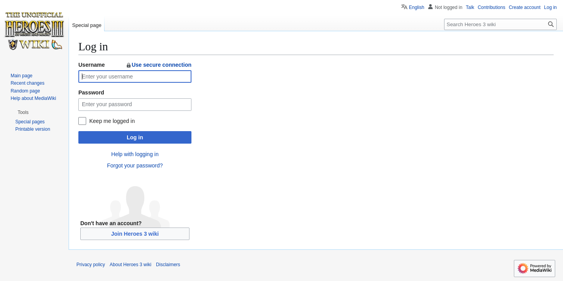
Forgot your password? (135, 165)
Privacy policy (90, 264)
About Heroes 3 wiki (130, 264)
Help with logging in (134, 154)
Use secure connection (158, 65)
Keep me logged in (112, 121)
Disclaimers (168, 264)
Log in (135, 137)
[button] (23, 112)
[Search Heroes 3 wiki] (500, 24)
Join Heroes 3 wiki (135, 234)
